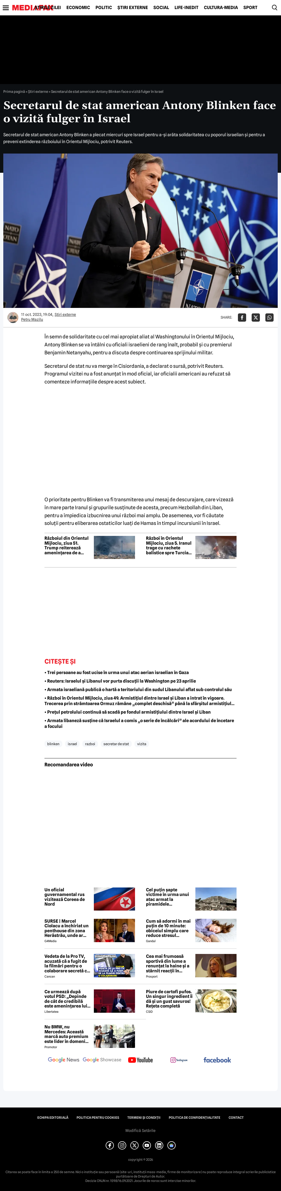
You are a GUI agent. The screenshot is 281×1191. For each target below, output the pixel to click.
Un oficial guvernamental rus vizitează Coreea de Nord (64, 897)
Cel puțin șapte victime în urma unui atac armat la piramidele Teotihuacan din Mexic (167, 897)
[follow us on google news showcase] (102, 1060)
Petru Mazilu (32, 319)
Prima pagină (14, 91)
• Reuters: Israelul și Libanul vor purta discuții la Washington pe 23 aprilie (120, 681)
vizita (141, 744)
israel (72, 744)
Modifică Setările (140, 1130)
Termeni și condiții (144, 1118)
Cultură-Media (221, 7)
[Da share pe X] (256, 317)
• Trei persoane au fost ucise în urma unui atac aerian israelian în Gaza (116, 672)
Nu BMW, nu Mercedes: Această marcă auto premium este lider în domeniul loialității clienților (66, 1034)
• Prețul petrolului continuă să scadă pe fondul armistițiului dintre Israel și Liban (127, 712)
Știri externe (132, 7)
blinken (53, 744)
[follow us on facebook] (217, 1060)
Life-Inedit (186, 7)
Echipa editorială (52, 1118)
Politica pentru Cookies (98, 1118)
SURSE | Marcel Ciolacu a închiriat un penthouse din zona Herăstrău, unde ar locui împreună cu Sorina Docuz (66, 928)
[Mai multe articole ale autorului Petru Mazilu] (12, 317)
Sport (250, 7)
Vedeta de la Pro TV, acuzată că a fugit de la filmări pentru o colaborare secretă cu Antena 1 (67, 963)
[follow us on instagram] (179, 1060)
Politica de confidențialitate (194, 1118)
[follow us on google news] (63, 1060)
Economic (78, 7)
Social (161, 7)
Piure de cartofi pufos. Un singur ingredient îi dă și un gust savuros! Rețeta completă (169, 999)
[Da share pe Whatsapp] (269, 317)
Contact (236, 1118)
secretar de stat (116, 744)
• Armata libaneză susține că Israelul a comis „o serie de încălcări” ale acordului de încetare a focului (139, 723)
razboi (90, 744)
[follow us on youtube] (140, 1060)
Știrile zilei (48, 7)
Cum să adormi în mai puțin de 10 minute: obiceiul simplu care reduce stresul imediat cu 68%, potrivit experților (168, 928)
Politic (103, 7)
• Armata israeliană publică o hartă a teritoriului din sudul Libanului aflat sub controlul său (138, 689)
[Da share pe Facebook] (242, 317)
